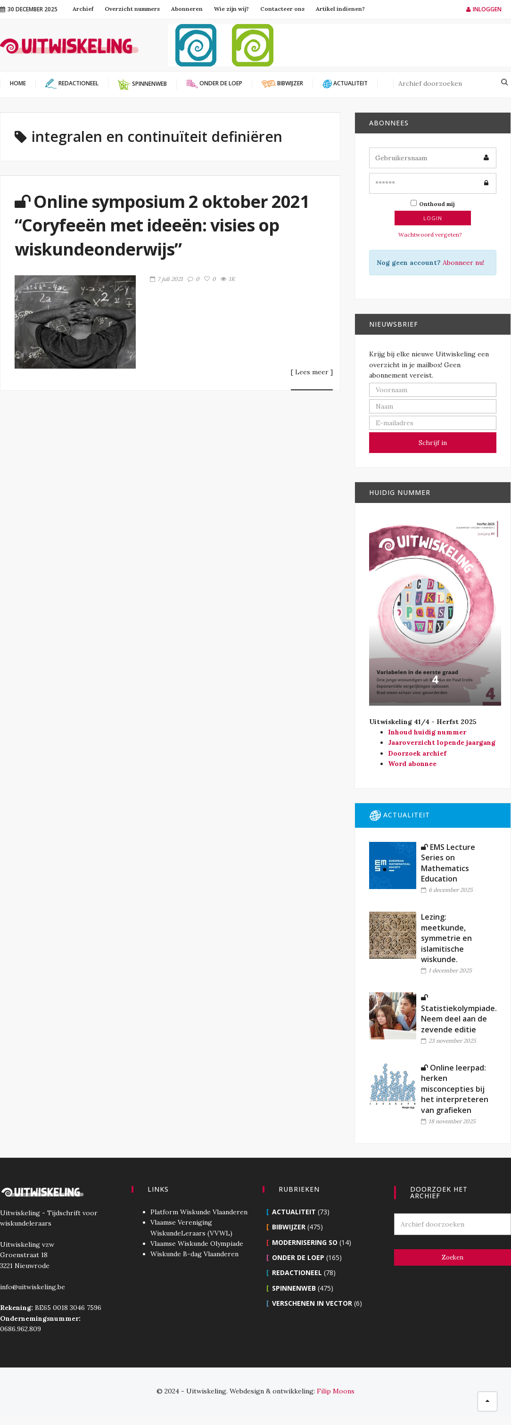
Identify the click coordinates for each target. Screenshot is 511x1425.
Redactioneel (297, 1272)
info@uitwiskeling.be (32, 1287)
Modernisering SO (305, 1242)
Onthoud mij (433, 203)
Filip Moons (335, 1391)
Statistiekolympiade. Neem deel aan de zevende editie (459, 1014)
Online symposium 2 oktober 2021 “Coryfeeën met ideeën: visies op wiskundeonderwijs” (162, 225)
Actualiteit (294, 1211)
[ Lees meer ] (312, 372)
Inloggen (484, 9)
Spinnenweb (294, 1288)
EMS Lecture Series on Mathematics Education (448, 863)
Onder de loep (298, 1257)
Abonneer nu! (463, 262)
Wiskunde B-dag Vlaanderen (194, 1254)
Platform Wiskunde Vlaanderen (198, 1212)
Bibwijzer (288, 1226)
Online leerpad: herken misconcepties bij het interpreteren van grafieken (454, 1089)
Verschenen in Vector (312, 1303)
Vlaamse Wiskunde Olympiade (196, 1243)
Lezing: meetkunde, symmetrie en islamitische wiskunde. (446, 938)
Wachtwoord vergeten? (430, 234)
